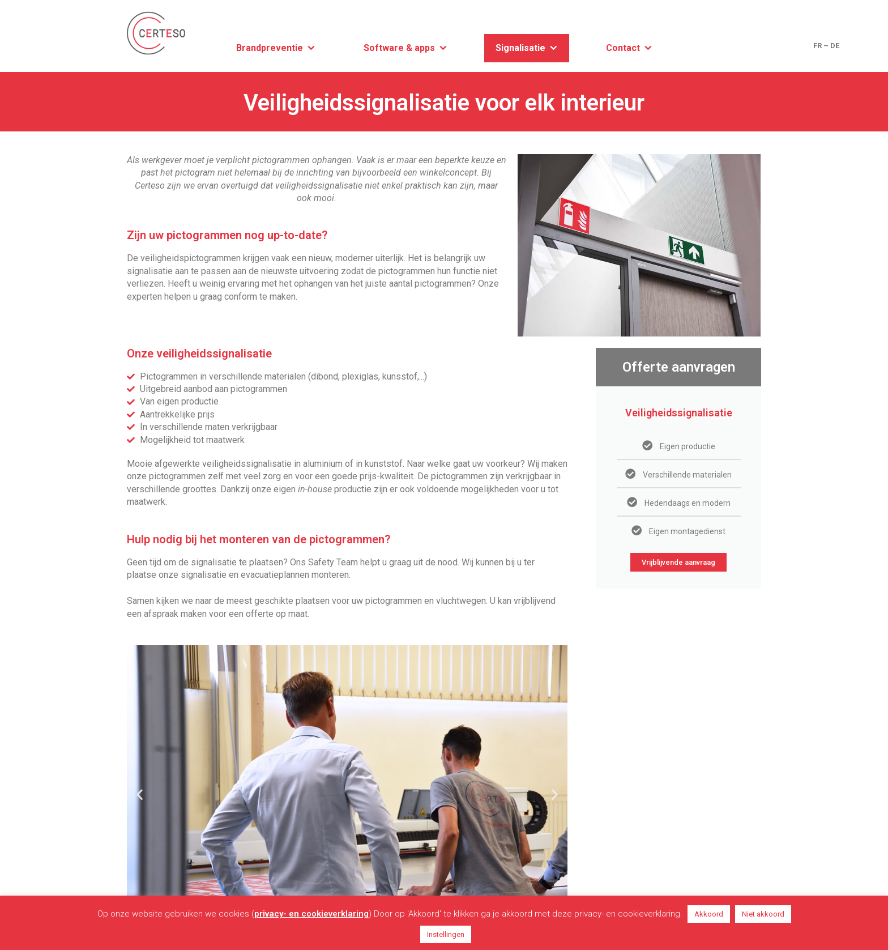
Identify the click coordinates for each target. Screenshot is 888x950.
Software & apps (399, 47)
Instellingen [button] (445, 934)
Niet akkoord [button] (763, 914)
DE (834, 45)
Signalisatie (520, 47)
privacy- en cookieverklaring (311, 914)
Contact (623, 47)
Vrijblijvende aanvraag (678, 562)
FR (817, 45)
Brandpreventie (269, 47)
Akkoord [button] (708, 914)
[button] (140, 794)
